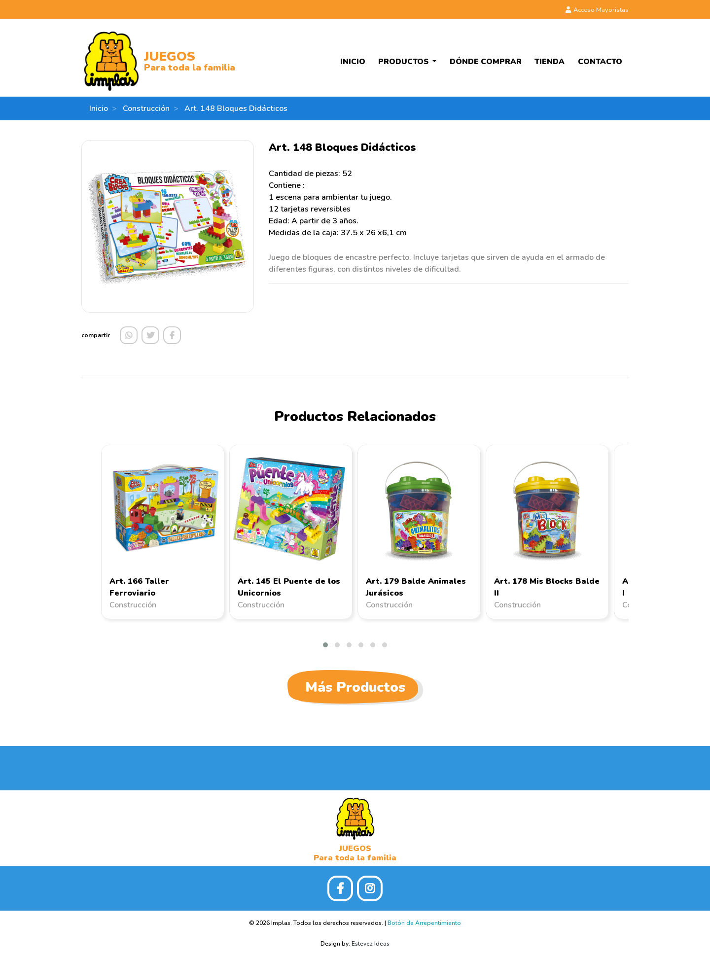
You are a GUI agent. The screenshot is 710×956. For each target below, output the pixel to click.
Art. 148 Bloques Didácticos (235, 108)
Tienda (549, 61)
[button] (325, 645)
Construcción (146, 108)
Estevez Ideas (371, 944)
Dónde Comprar (486, 61)
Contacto (600, 61)
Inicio (352, 61)
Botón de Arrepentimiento (424, 923)
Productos (404, 61)
